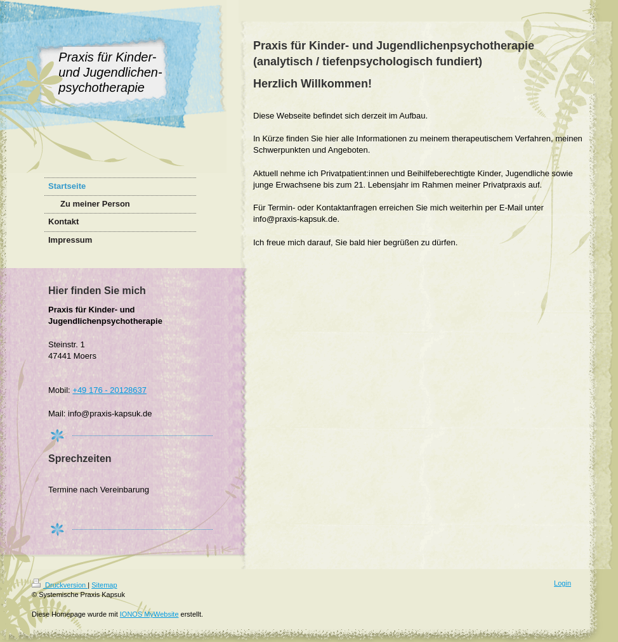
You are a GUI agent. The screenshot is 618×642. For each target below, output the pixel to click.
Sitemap (104, 585)
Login (562, 583)
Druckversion (60, 585)
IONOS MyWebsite (149, 614)
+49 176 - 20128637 (109, 390)
